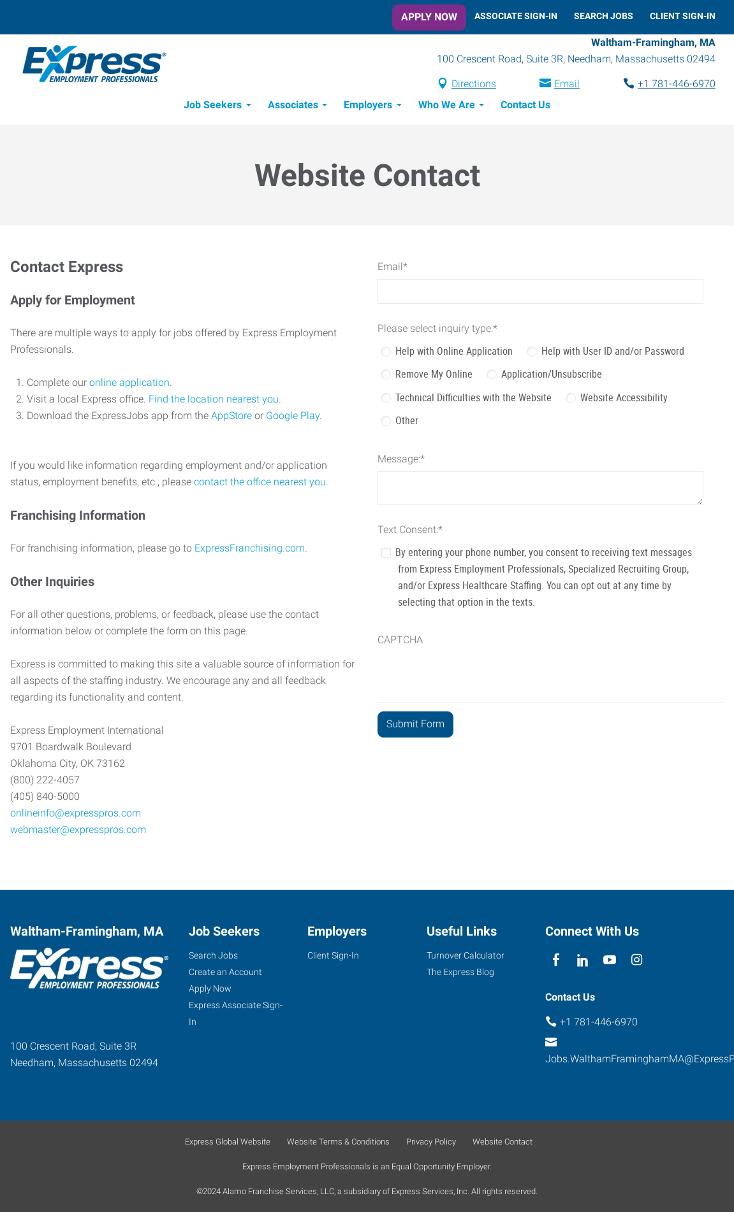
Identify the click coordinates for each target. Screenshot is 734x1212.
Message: (401, 461)
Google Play (292, 417)
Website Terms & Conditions (338, 1141)
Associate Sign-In (515, 16)
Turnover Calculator (465, 955)
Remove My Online (434, 376)
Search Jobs (603, 16)
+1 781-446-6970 (677, 85)
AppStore (231, 417)
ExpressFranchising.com (250, 550)
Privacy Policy (431, 1141)
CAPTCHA (400, 642)
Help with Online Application (454, 353)
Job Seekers (213, 107)
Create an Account (225, 972)
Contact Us (525, 107)
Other (406, 422)
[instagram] (636, 960)
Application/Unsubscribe (551, 376)
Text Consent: (410, 531)
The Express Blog (460, 972)
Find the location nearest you (214, 401)
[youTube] (609, 960)
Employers (368, 107)
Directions (473, 85)
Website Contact (502, 1141)
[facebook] (555, 960)
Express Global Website (227, 1141)
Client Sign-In (683, 16)
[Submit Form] (415, 726)
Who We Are (446, 107)
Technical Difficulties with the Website (473, 399)
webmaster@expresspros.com (78, 831)
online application (129, 384)
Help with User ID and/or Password (612, 353)
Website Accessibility (624, 399)
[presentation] (474, 679)
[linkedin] (583, 960)
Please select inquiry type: (437, 330)
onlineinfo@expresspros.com (75, 815)
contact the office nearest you (260, 484)
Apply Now (429, 17)
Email (567, 85)
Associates (293, 107)
